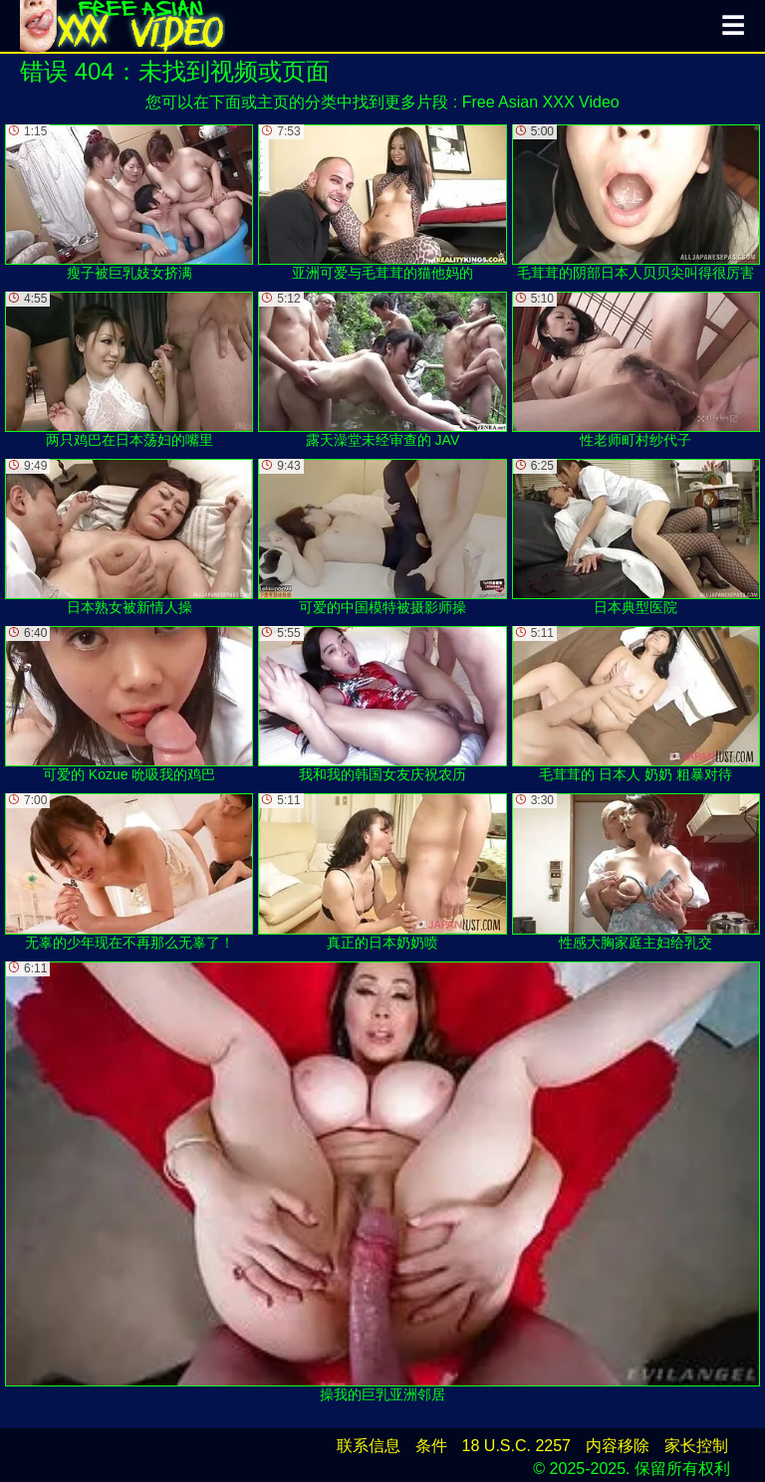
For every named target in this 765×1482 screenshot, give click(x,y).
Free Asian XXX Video (541, 102)
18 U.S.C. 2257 (516, 1445)
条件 (431, 1445)
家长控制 (696, 1445)
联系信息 (368, 1445)
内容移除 (617, 1445)
